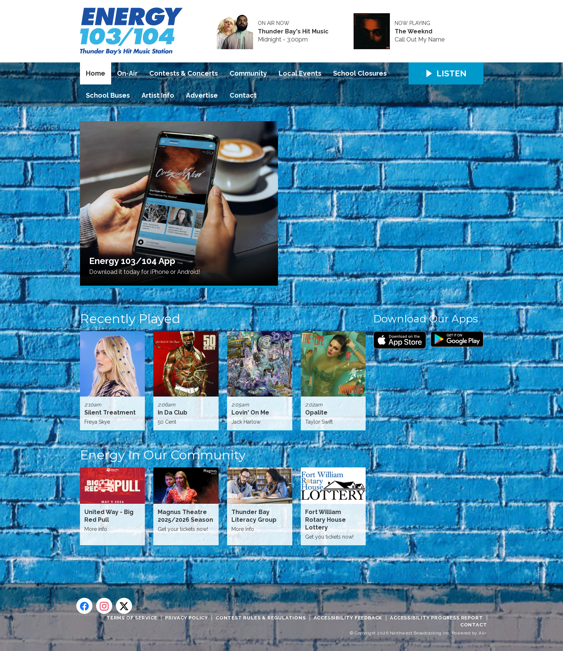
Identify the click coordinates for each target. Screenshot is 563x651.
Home (95, 73)
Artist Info (158, 95)
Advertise (202, 95)
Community (248, 73)
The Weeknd (413, 31)
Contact (243, 95)
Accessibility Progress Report (436, 618)
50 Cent (167, 422)
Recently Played (130, 318)
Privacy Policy (186, 618)
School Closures (360, 73)
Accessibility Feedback (348, 618)
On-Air (127, 73)
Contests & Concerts (183, 73)
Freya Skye (97, 422)
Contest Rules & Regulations (261, 618)
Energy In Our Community (162, 455)
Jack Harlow (245, 422)
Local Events (300, 73)
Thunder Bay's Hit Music (293, 31)
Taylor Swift (319, 422)
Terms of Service (131, 618)
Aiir (482, 633)
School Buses (108, 95)
